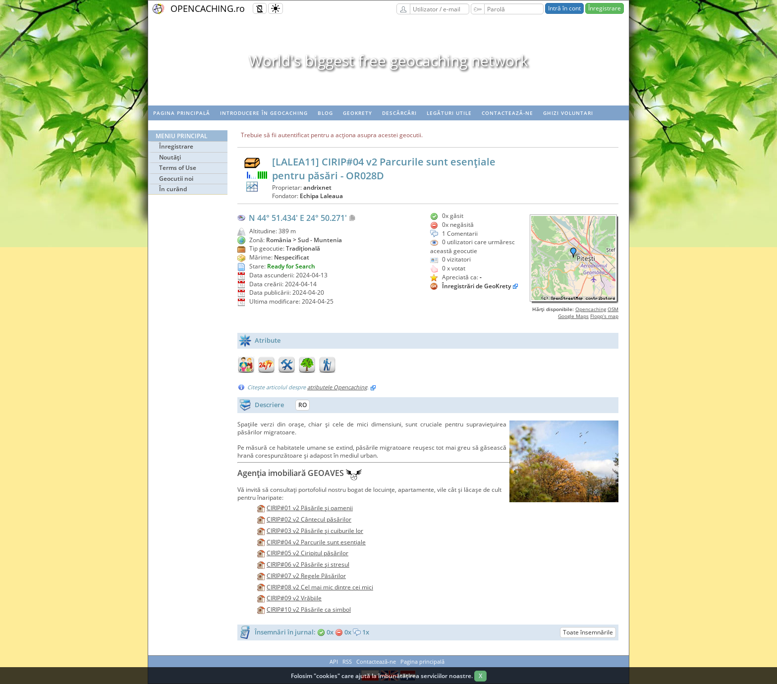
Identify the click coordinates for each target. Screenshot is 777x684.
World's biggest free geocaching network (388, 61)
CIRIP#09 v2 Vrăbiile (294, 598)
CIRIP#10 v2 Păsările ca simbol (309, 609)
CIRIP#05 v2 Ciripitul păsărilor (307, 553)
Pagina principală (181, 112)
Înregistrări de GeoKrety (476, 286)
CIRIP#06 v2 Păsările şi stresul (308, 564)
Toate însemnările (588, 632)
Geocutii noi (176, 178)
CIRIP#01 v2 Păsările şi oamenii (310, 508)
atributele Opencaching (337, 387)
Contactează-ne (507, 112)
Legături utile (449, 112)
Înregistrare (604, 8)
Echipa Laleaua (321, 196)
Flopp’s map (604, 316)
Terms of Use (177, 167)
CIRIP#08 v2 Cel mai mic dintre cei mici (320, 587)
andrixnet (317, 187)
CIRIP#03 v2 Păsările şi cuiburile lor (315, 530)
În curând (173, 189)
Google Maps (573, 316)
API (334, 661)
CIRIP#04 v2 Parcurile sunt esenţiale (316, 542)
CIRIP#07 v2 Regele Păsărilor (306, 576)
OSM (613, 309)
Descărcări (399, 112)
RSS (347, 661)
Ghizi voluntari (568, 112)
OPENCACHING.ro (207, 8)
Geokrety (357, 112)
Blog (325, 112)
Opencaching (590, 309)
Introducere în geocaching (264, 112)
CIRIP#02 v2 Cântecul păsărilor (309, 519)
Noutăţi (170, 157)
